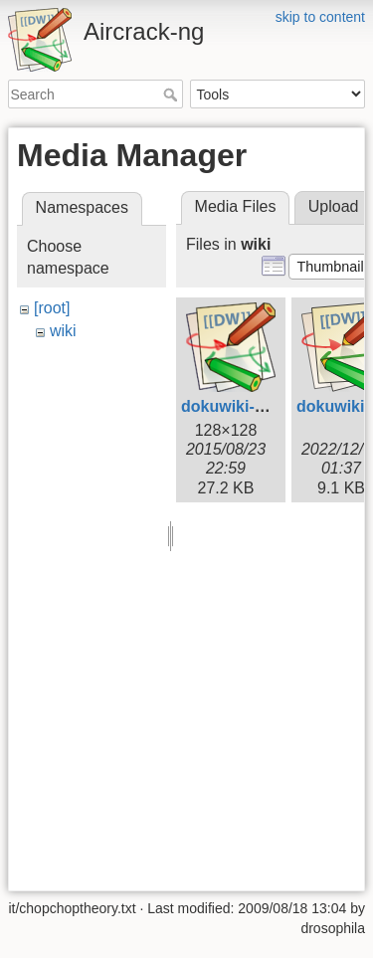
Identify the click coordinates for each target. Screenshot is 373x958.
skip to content (320, 17)
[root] (52, 307)
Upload (333, 206)
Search (172, 94)
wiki (63, 330)
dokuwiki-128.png (247, 406)
